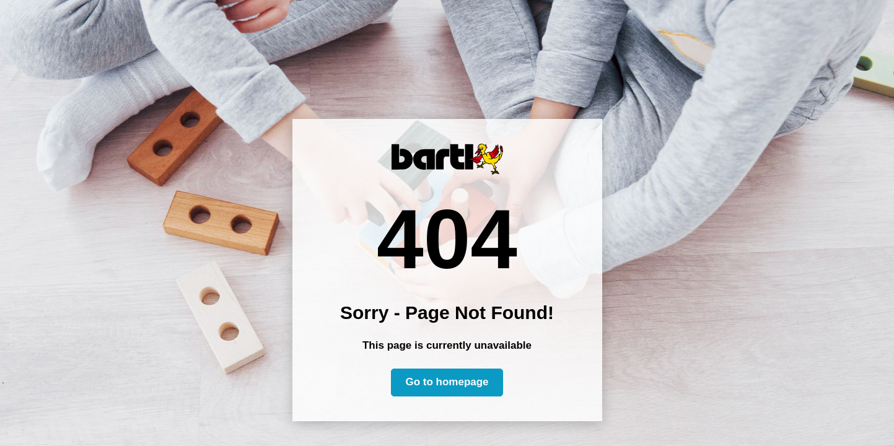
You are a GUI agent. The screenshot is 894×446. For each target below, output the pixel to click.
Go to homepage (446, 382)
